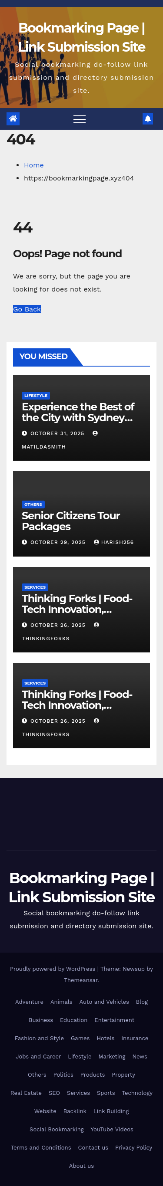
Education (73, 1020)
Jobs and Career (38, 1056)
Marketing (111, 1056)
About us (81, 1166)
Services (35, 587)
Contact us (93, 1147)
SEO (54, 1093)
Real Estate (26, 1093)
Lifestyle (35, 395)
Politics (63, 1074)
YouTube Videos (112, 1129)
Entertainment (114, 1020)
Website (45, 1111)
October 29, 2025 (59, 542)
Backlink (74, 1111)
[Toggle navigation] (79, 118)
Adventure (29, 1002)
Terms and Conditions (41, 1147)
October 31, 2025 (58, 433)
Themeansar (80, 980)
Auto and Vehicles (104, 1002)
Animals (61, 1002)
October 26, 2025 (59, 625)
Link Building (111, 1111)
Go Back (27, 309)
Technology (137, 1093)
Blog (142, 1002)
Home (34, 165)
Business (41, 1020)
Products (92, 1074)
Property (123, 1074)
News (139, 1056)
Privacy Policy (133, 1147)
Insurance (134, 1038)
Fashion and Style (39, 1038)
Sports (106, 1093)
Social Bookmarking (57, 1129)
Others (33, 504)
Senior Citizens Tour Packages (71, 521)
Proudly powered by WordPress (53, 969)
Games (80, 1038)
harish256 (114, 542)
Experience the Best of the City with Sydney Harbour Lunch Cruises (79, 417)
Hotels (105, 1038)
